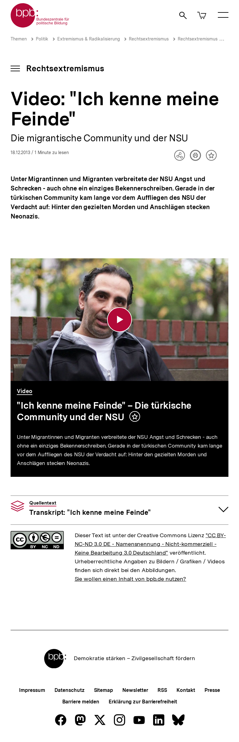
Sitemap (103, 690)
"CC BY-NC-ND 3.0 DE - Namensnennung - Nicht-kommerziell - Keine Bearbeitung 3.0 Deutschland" (150, 544)
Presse (212, 690)
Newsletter (135, 690)
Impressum (32, 690)
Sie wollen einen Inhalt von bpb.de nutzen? (130, 578)
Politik (42, 38)
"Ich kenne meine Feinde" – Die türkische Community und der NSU (104, 411)
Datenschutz (69, 690)
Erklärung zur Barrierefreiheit (143, 702)
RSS (162, 690)
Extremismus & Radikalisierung (88, 38)
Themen (19, 38)
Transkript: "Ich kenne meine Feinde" (90, 508)
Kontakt (185, 690)
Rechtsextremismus (149, 38)
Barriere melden (81, 702)
